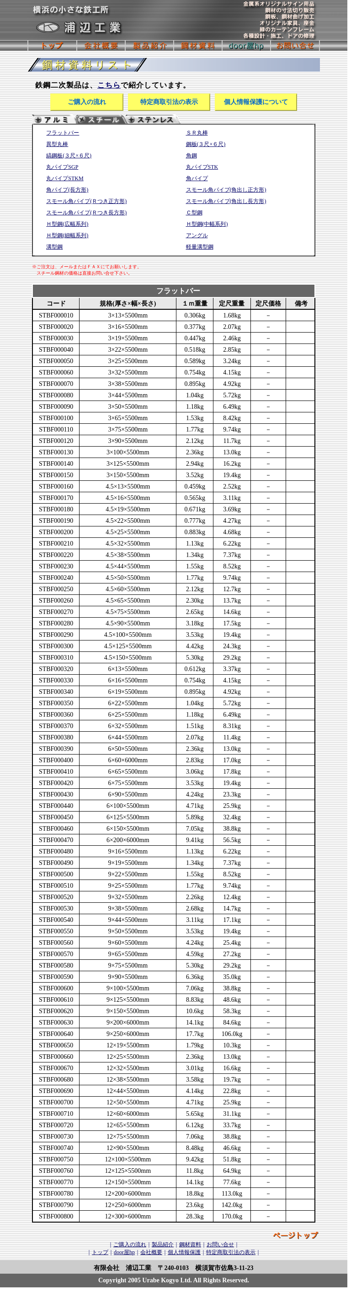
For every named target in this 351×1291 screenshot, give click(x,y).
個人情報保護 (184, 1252)
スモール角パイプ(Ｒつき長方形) (86, 212)
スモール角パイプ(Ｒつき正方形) (86, 201)
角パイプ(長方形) (67, 190)
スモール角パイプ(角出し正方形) (226, 190)
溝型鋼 (54, 247)
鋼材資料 (190, 1244)
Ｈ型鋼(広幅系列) (67, 224)
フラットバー (62, 133)
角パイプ (197, 178)
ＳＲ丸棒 (197, 133)
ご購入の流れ (87, 102)
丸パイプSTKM (64, 178)
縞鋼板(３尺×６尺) (68, 155)
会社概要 (151, 1252)
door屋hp (124, 1252)
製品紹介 (163, 1244)
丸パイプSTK (202, 167)
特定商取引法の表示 (169, 102)
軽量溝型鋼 (199, 247)
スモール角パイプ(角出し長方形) (226, 201)
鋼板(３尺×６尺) (206, 144)
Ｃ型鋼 (194, 212)
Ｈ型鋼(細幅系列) (67, 235)
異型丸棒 (57, 144)
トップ (100, 1252)
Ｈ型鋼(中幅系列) (207, 224)
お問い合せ (220, 1244)
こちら (109, 85)
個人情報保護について (256, 102)
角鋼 (191, 155)
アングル (197, 235)
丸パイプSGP (62, 167)
